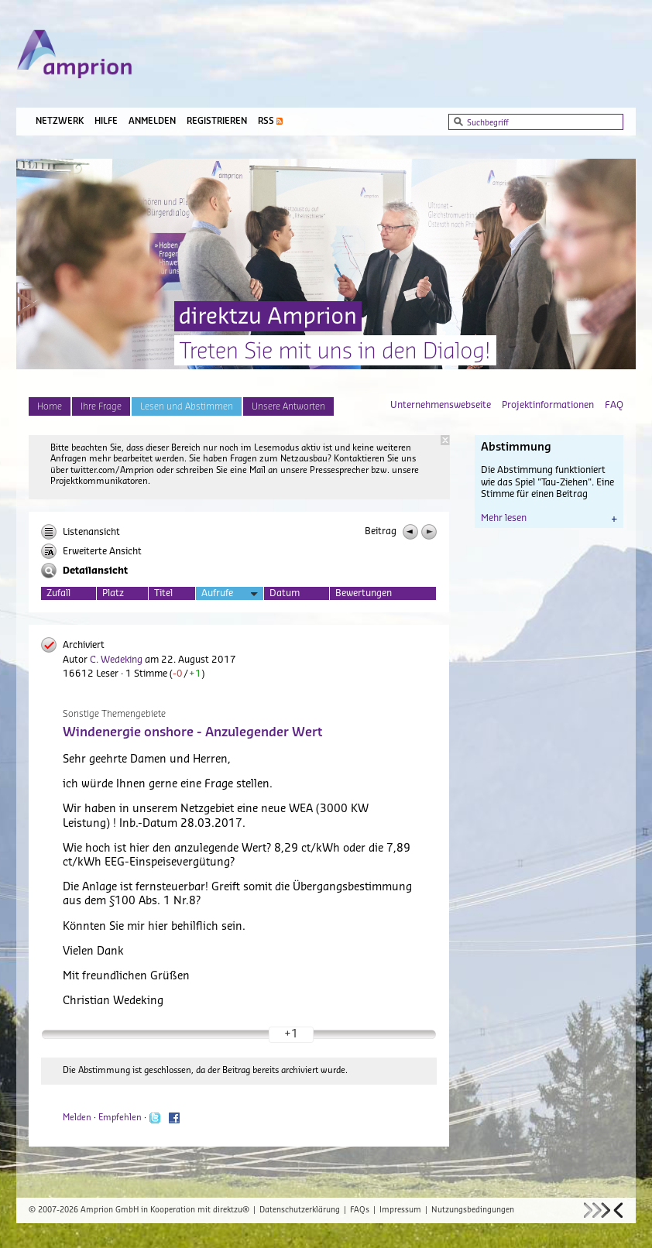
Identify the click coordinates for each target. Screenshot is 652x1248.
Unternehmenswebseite (440, 405)
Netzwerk (60, 121)
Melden (77, 1117)
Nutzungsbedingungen (472, 1210)
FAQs (359, 1210)
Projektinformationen (548, 405)
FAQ (614, 405)
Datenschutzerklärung (299, 1210)
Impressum (400, 1210)
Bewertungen (363, 593)
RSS (266, 121)
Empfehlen (120, 1117)
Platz (113, 593)
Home (49, 406)
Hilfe (106, 121)
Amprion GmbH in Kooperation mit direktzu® (165, 1210)
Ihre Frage (101, 406)
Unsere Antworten (288, 406)
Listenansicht (80, 532)
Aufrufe (229, 594)
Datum (284, 593)
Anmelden (152, 121)
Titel (163, 593)
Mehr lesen (549, 518)
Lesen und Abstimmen (186, 406)
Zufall (58, 593)
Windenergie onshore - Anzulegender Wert (192, 732)
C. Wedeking (116, 659)
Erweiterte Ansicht (91, 551)
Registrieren (217, 121)
